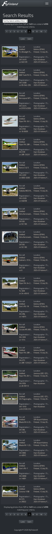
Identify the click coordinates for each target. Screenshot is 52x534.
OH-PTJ (22, 360)
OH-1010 (22, 406)
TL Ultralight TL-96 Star (28, 52)
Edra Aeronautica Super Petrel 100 (32, 214)
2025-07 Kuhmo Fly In (42, 62)
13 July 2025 (44, 167)
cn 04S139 (23, 62)
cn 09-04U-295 (25, 85)
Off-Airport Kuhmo (41, 419)
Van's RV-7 (23, 468)
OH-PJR (22, 152)
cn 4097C (22, 455)
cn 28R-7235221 (25, 362)
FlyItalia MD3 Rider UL (27, 190)
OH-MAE (22, 452)
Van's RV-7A (24, 306)
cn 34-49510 (24, 293)
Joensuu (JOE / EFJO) (41, 373)
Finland (36, 52)
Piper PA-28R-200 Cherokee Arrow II (33, 352)
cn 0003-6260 (24, 177)
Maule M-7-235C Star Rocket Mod (32, 445)
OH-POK (22, 129)
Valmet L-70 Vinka (26, 260)
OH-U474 (22, 105)
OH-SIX (22, 267)
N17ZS (21, 499)
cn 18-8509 (23, 131)
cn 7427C (22, 432)
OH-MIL (22, 429)
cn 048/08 (23, 200)
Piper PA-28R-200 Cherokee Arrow (32, 144)
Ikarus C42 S (24, 167)
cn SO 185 (23, 224)
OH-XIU (22, 221)
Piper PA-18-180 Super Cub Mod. (32, 121)
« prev (22, 39)
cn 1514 (22, 339)
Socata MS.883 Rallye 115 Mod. (31, 329)
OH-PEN (22, 383)
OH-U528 (22, 198)
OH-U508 (22, 82)
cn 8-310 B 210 (25, 409)
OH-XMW (22, 476)
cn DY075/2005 (25, 108)
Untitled (22, 49)
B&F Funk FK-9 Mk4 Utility (29, 75)
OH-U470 (22, 59)
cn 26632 (22, 501)
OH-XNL (22, 314)
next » (30, 39)
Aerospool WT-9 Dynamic (29, 98)
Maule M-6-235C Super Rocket (31, 422)
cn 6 (20, 270)
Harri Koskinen (39, 59)
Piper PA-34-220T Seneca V (30, 283)
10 (41, 31)
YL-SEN (22, 290)
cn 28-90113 (24, 386)
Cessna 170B (24, 491)
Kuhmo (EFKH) (39, 49)
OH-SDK (22, 337)
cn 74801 (22, 478)
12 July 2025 (44, 52)
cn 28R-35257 (24, 154)
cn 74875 (22, 316)
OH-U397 (22, 175)
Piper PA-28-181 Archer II (29, 375)
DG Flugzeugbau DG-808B (29, 399)
